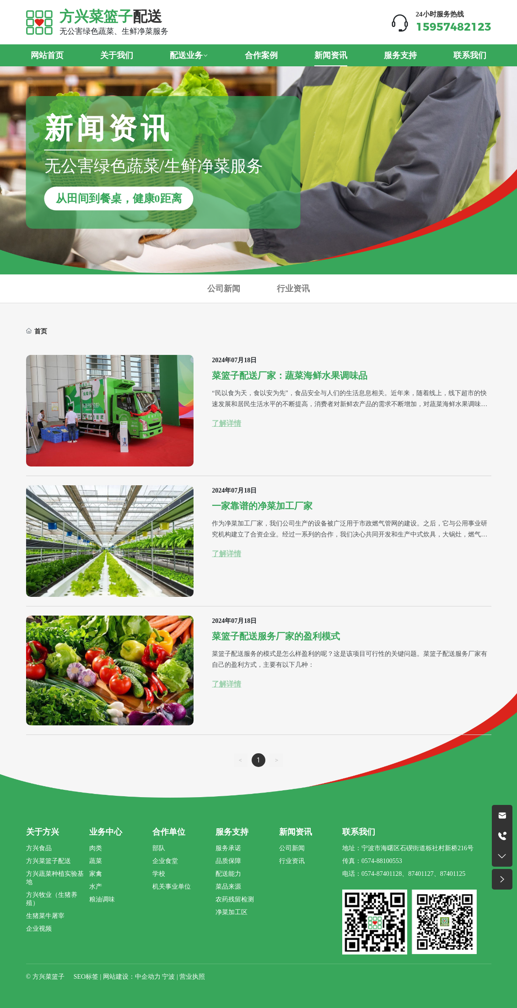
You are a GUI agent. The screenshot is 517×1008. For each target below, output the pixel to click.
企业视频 (39, 928)
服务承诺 (228, 848)
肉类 (95, 848)
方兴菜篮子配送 (48, 861)
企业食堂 (165, 861)
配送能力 (228, 873)
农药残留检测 (234, 899)
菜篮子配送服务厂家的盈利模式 (276, 636)
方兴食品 (39, 848)
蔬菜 (95, 861)
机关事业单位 (171, 886)
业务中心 (105, 831)
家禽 (95, 873)
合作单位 (168, 831)
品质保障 (228, 861)
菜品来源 (228, 886)
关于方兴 (42, 831)
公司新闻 (223, 288)
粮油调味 (102, 899)
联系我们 (358, 831)
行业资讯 (293, 288)
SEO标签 (86, 976)
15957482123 (453, 26)
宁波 (168, 976)
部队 (158, 848)
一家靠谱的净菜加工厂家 (262, 506)
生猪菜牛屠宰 (45, 915)
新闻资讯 (295, 831)
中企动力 (148, 976)
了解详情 (226, 423)
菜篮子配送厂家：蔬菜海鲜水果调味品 (289, 375)
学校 (158, 873)
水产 (95, 886)
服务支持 (231, 831)
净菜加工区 (231, 912)
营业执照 (192, 976)
